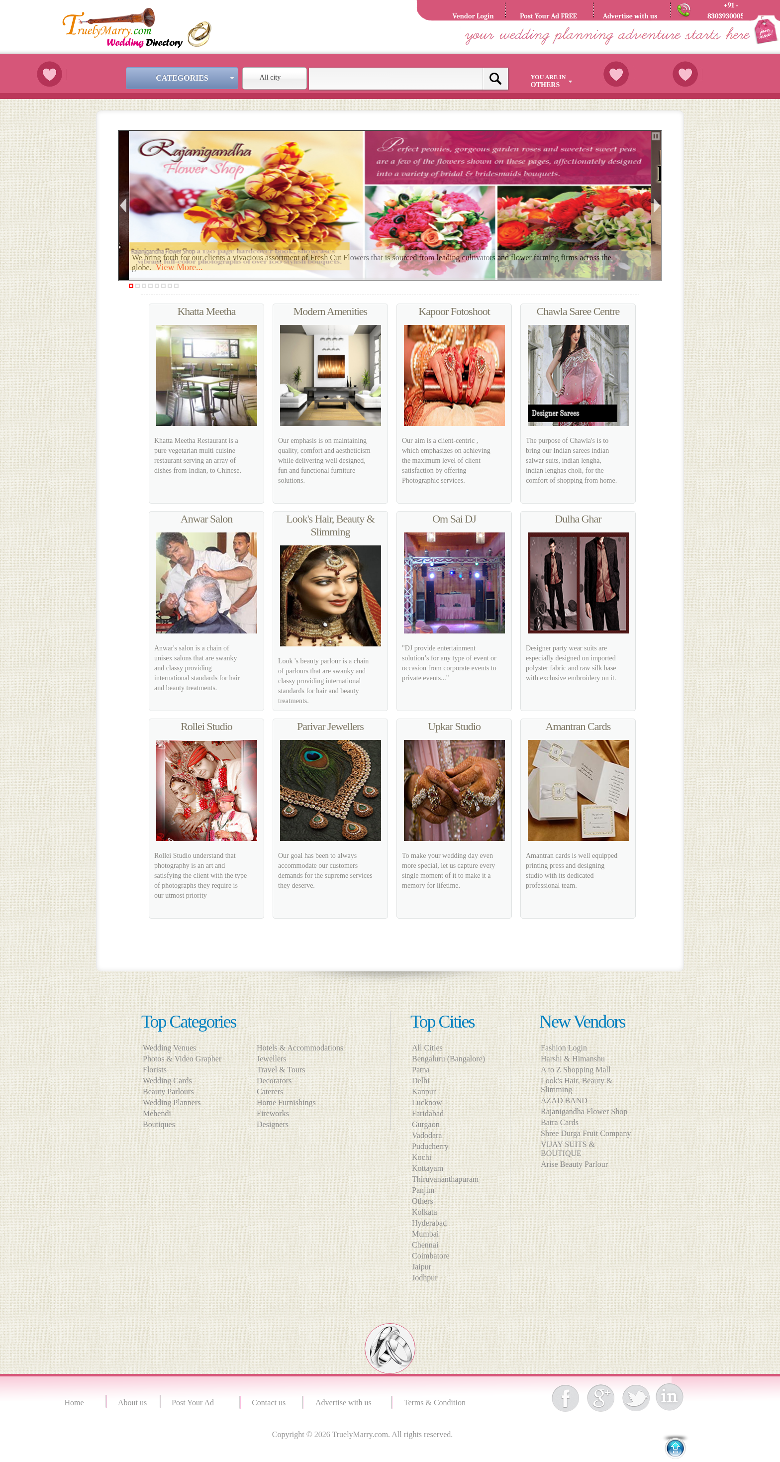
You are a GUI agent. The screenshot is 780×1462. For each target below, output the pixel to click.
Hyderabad (429, 1223)
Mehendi (157, 1113)
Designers (275, 1124)
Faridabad (428, 1113)
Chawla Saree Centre (578, 311)
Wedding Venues (169, 1048)
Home (75, 1402)
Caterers (273, 1091)
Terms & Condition (436, 1402)
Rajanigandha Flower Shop (584, 1111)
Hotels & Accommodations (303, 1048)
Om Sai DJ (454, 519)
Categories (196, 78)
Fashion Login (564, 1048)
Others (422, 1201)
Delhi (421, 1080)
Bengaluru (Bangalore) (448, 1058)
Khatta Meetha (206, 311)
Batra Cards (560, 1122)
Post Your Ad (195, 1402)
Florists (155, 1069)
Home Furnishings (289, 1102)
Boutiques (159, 1124)
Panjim (423, 1190)
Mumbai (425, 1234)
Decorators (277, 1080)
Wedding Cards (167, 1080)
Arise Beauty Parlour (574, 1164)
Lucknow (427, 1102)
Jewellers (274, 1058)
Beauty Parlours (168, 1091)
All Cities (427, 1048)
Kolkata (424, 1212)
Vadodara (427, 1135)
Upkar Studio (454, 726)
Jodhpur (425, 1277)
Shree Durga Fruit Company (586, 1133)
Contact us (269, 1402)
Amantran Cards (578, 726)
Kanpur (424, 1091)
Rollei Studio (206, 726)
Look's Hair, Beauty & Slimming (330, 525)
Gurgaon (426, 1124)
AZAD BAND (564, 1100)
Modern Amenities (330, 311)
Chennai (425, 1245)
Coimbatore (431, 1256)
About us (132, 1402)
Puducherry (430, 1146)
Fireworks (276, 1113)
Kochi (421, 1157)
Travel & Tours (284, 1069)
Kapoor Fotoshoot (454, 311)
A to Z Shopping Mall (575, 1069)
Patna (421, 1069)
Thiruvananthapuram (445, 1179)
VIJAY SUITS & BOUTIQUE (568, 1148)
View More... (179, 267)
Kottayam (427, 1168)
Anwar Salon (206, 519)
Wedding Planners (171, 1102)
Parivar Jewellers (330, 726)
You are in (553, 81)
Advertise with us (345, 1402)
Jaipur (421, 1266)
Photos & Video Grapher (182, 1058)
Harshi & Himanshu (573, 1058)
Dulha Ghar (578, 519)
